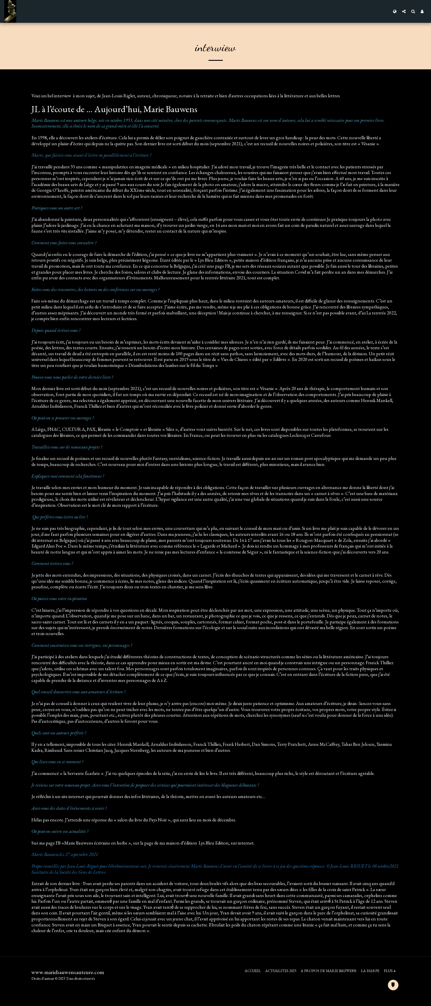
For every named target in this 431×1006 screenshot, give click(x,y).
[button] (404, 11)
